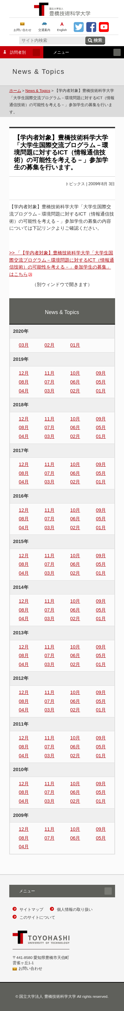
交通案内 (44, 30)
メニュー (82, 52)
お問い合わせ (22, 30)
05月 (101, 382)
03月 (24, 345)
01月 (75, 345)
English (62, 30)
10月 (75, 373)
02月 (50, 345)
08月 (24, 382)
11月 (50, 373)
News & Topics (37, 91)
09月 (101, 373)
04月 (24, 390)
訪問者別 (20, 52)
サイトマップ (31, 909)
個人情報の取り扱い (75, 909)
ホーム (15, 91)
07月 (50, 382)
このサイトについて (37, 917)
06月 (75, 382)
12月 (24, 373)
